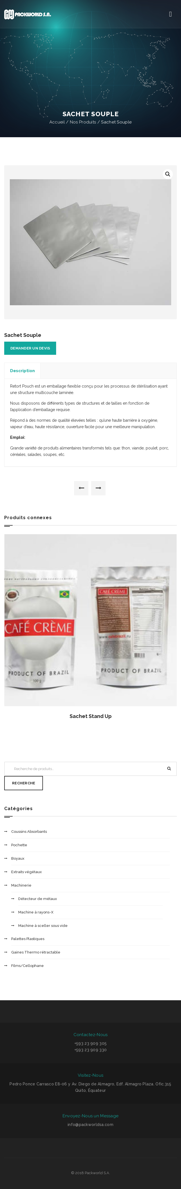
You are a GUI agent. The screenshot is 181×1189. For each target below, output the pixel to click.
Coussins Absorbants (29, 831)
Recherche (23, 783)
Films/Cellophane (27, 966)
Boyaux (17, 858)
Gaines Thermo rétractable (35, 952)
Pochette (19, 845)
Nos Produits (83, 122)
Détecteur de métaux (37, 899)
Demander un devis (30, 348)
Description (22, 370)
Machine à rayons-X (35, 912)
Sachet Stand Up (91, 716)
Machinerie (21, 885)
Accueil (57, 122)
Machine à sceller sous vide (43, 926)
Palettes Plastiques (27, 939)
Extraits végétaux (26, 872)
